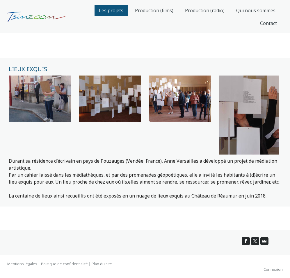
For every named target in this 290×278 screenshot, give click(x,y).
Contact (268, 23)
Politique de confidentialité (64, 263)
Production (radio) (205, 10)
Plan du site (102, 263)
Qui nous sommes (255, 10)
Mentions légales (22, 263)
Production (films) (154, 10)
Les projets (111, 10)
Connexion (273, 269)
